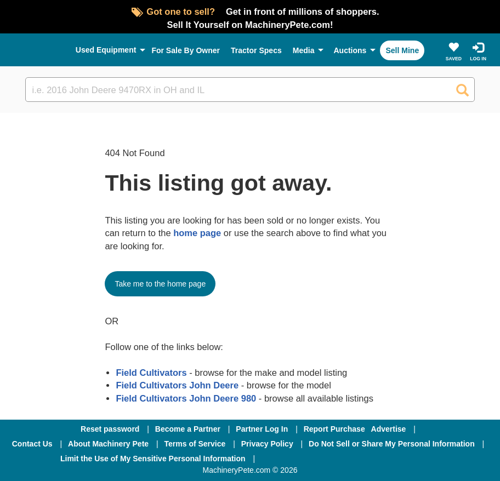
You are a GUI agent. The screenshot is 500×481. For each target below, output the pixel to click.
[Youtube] (407, 458)
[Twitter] (351, 458)
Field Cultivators (151, 372)
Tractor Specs (256, 50)
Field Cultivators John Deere (177, 385)
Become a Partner (187, 429)
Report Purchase (334, 429)
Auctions (349, 50)
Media (304, 50)
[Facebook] (292, 458)
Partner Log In (262, 429)
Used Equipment (106, 49)
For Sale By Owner (185, 50)
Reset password (110, 429)
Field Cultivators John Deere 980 (186, 398)
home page (197, 233)
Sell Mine (402, 50)
